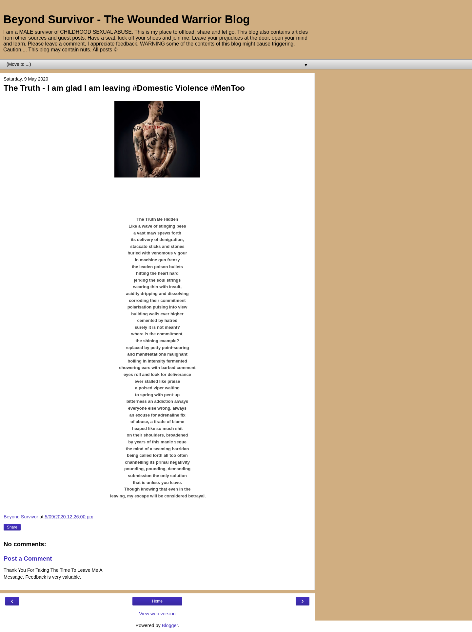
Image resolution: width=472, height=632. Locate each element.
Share (12, 527)
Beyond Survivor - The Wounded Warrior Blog (126, 19)
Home (157, 601)
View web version (157, 613)
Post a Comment (28, 558)
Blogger (170, 625)
